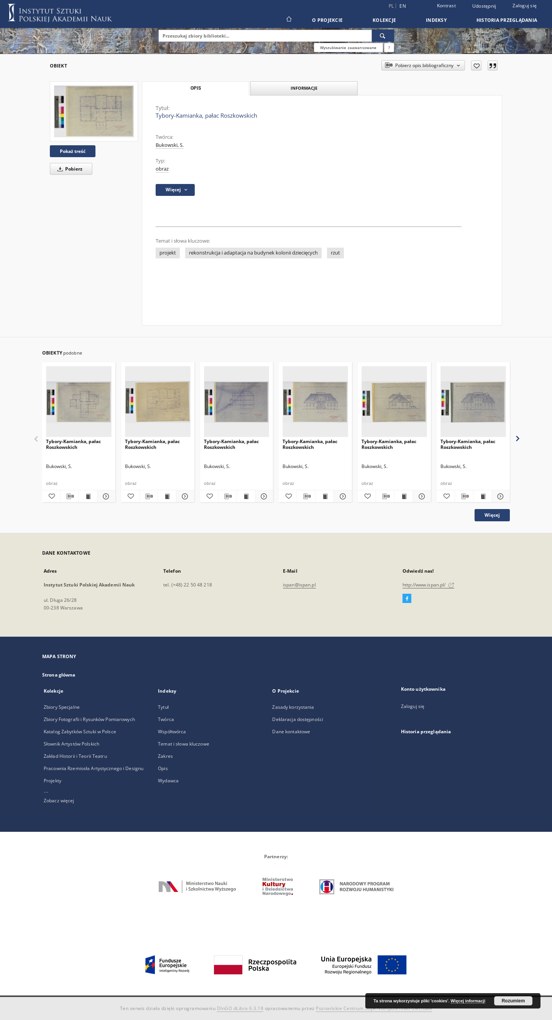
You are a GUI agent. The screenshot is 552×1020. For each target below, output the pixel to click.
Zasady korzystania (293, 707)
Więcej (492, 515)
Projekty (52, 780)
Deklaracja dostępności (297, 719)
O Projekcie (327, 20)
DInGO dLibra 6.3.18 (240, 1008)
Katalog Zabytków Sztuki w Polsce (80, 731)
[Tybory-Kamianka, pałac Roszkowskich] (94, 111)
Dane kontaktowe (291, 731)
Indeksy (436, 20)
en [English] (402, 5)
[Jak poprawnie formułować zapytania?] (389, 47)
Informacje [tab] (304, 88)
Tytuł (163, 707)
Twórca (166, 719)
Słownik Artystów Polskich (71, 744)
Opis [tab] (196, 88)
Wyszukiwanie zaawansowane (348, 47)
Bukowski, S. (170, 145)
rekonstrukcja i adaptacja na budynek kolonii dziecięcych (253, 253)
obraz (162, 169)
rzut (335, 253)
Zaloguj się (525, 5)
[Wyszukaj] (383, 36)
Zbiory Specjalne (62, 707)
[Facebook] (406, 598)
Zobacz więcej (59, 800)
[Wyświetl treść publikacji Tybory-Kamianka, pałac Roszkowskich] (88, 496)
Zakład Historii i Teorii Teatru (75, 756)
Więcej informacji (468, 1001)
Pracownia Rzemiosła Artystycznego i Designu (93, 768)
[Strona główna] (288, 19)
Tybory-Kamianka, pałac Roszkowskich (73, 444)
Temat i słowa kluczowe (183, 744)
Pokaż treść (72, 151)
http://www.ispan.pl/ (428, 584)
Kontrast (446, 5)
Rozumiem (513, 1001)
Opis (163, 768)
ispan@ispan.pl (299, 584)
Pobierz (68, 168)
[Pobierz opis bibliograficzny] (70, 496)
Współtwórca (172, 731)
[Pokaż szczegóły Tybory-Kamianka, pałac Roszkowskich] (105, 496)
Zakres (165, 756)
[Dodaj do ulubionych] (476, 66)
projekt (167, 253)
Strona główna (59, 675)
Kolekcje (384, 20)
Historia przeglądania (506, 20)
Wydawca (168, 780)
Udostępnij (484, 6)
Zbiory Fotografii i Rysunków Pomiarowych (89, 719)
